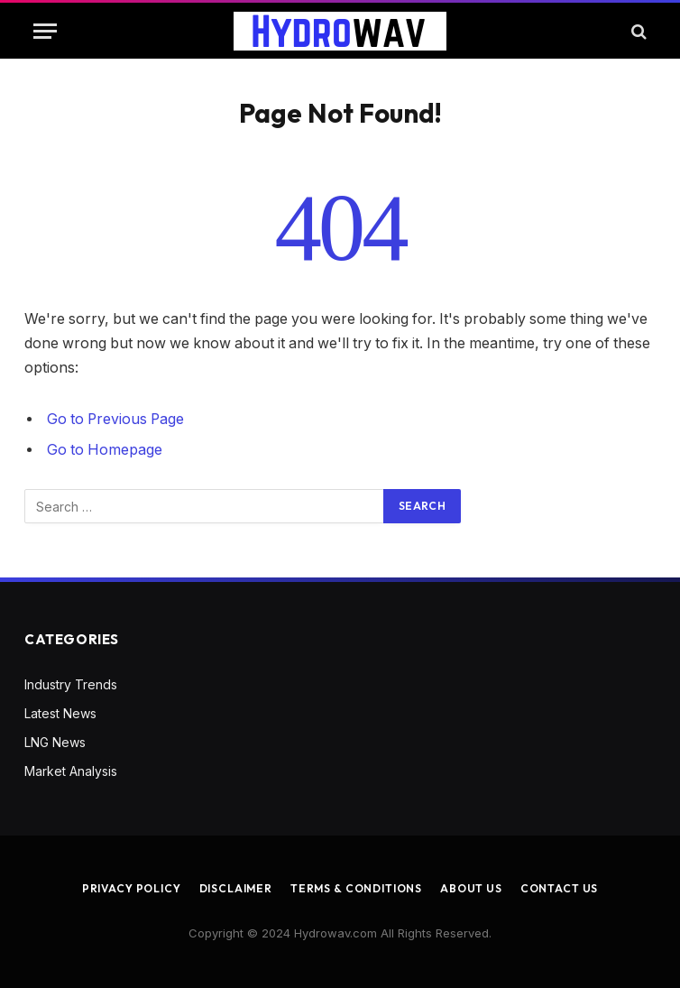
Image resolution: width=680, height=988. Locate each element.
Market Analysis (70, 771)
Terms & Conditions (356, 888)
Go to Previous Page (115, 419)
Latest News (60, 713)
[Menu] (45, 31)
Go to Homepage (104, 449)
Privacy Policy (131, 888)
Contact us (559, 888)
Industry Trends (70, 684)
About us (471, 888)
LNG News (55, 742)
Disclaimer (235, 888)
